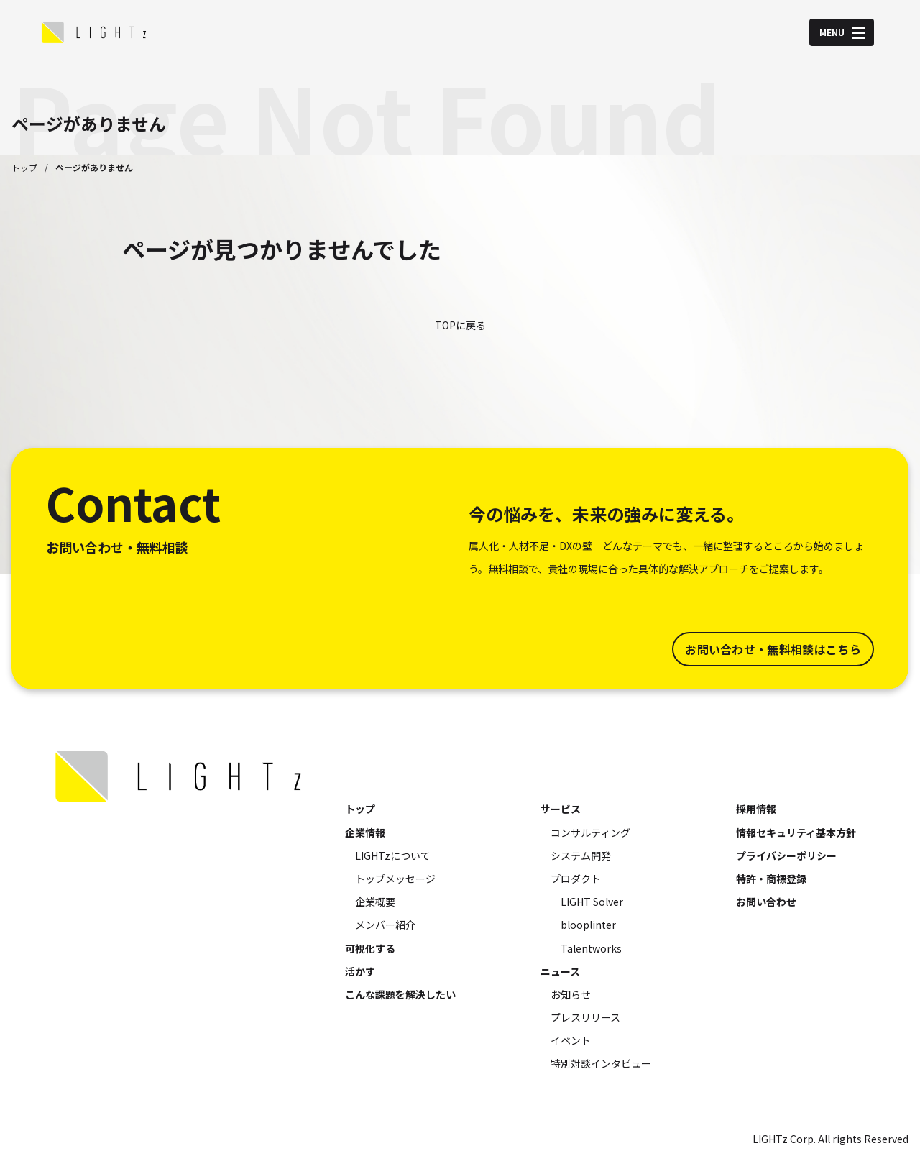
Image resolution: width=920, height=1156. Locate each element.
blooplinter (588, 924)
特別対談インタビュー (601, 1063)
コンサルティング (590, 832)
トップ (24, 167)
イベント (571, 1040)
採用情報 (756, 809)
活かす (360, 971)
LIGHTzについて (393, 855)
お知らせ (571, 994)
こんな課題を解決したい (400, 994)
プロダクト (576, 878)
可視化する (370, 948)
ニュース (560, 971)
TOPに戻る (460, 325)
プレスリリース (585, 1017)
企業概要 (375, 901)
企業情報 (365, 832)
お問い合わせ (766, 901)
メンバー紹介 (385, 924)
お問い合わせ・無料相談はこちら (773, 649)
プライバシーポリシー (786, 855)
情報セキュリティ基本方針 (796, 832)
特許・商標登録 (771, 878)
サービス (560, 809)
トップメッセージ (395, 878)
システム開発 (581, 855)
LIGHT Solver (592, 901)
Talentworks (591, 948)
